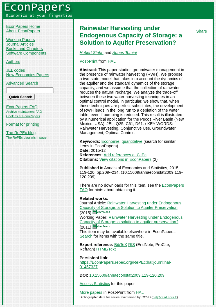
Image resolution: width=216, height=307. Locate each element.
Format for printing (22, 124)
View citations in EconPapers (125, 159)
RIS (131, 244)
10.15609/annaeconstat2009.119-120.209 (126, 275)
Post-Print (88, 61)
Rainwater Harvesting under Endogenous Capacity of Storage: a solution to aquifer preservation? (131, 219)
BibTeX (120, 244)
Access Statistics (95, 283)
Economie (111, 141)
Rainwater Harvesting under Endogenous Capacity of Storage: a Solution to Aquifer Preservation (130, 205)
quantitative (132, 141)
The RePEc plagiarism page (26, 137)
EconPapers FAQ (21, 107)
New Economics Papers (27, 75)
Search (86, 236)
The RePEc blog (21, 132)
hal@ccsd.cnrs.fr (165, 297)
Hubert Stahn (92, 52)
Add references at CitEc (125, 155)
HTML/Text (106, 249)
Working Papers (20, 39)
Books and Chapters (24, 48)
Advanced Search (22, 83)
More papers (91, 292)
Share (201, 31)
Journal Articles (20, 44)
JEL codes (15, 70)
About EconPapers (23, 31)
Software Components (26, 53)
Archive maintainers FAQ (24, 111)
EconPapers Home (23, 26)
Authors (13, 61)
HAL (112, 61)
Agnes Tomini (124, 52)
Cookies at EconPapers (23, 116)
